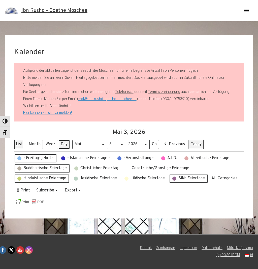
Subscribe (47, 190)
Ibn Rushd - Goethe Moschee (54, 10)
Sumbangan (165, 248)
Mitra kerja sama (240, 248)
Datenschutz (212, 248)
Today (196, 144)
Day (64, 144)
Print (23, 191)
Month (35, 144)
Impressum (188, 248)
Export (73, 190)
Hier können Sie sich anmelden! (47, 113)
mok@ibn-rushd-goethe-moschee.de (107, 99)
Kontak (146, 248)
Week (51, 144)
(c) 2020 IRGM (228, 255)
